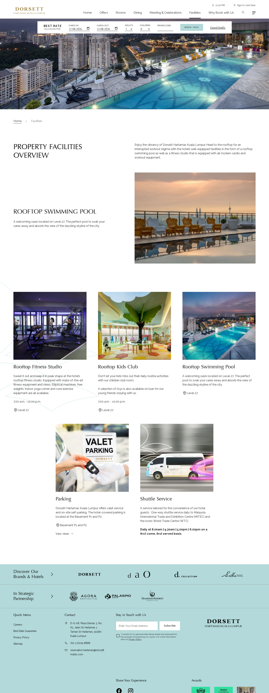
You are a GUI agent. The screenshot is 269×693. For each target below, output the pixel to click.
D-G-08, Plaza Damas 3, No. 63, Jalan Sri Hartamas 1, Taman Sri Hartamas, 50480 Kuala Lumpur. (86, 629)
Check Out (103, 25)
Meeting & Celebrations (166, 12)
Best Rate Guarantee (24, 631)
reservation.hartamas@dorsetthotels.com (87, 652)
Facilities (195, 12)
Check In (73, 25)
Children (145, 25)
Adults (129, 25)
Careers (17, 624)
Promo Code (164, 25)
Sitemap (18, 643)
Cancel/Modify (217, 27)
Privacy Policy (21, 637)
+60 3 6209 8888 (80, 643)
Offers (104, 12)
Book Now (192, 27)
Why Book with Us (221, 12)
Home (87, 12)
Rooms (121, 12)
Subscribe (170, 625)
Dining (138, 12)
